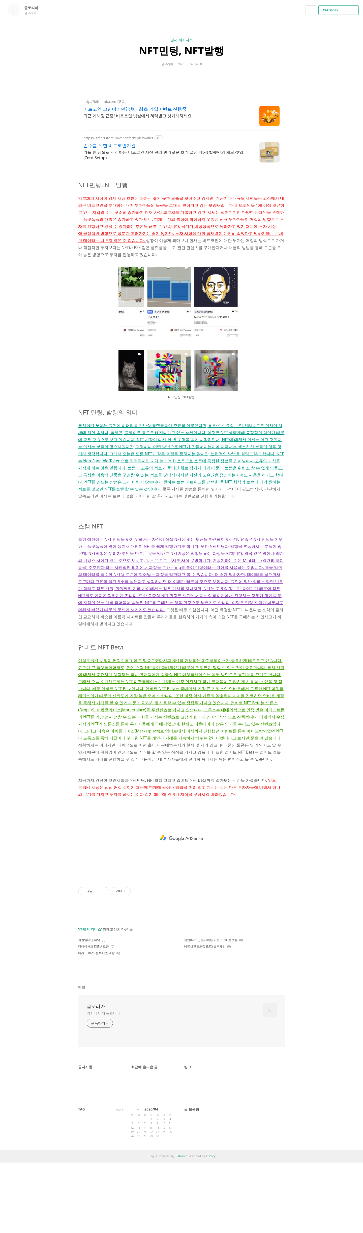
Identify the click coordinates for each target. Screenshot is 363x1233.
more (120, 1180)
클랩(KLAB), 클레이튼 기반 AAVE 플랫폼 (211, 1010)
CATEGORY (339, 10)
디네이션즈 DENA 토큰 (93, 1017)
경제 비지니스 (181, 39)
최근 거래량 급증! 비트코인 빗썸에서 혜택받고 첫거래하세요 (137, 115)
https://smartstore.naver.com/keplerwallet (118, 138)
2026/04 (151, 1179)
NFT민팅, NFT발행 (181, 50)
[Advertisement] (181, 207)
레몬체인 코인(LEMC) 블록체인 (205, 1017)
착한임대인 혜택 (89, 1010)
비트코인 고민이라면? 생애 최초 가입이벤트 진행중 (135, 109)
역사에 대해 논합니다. (104, 1083)
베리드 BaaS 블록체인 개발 (96, 1023)
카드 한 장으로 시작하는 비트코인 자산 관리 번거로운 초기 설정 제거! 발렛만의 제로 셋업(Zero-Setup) (163, 154)
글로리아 (33, 7)
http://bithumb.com (99, 101)
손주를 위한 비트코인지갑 (109, 145)
